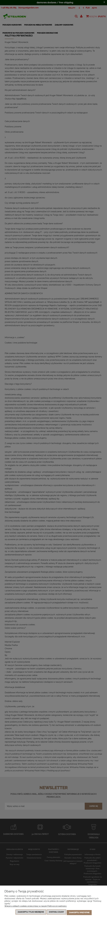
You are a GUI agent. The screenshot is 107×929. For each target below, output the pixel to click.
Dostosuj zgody (56, 913)
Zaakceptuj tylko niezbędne (31, 913)
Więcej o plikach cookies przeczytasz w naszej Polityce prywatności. (35, 907)
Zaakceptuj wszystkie (79, 913)
